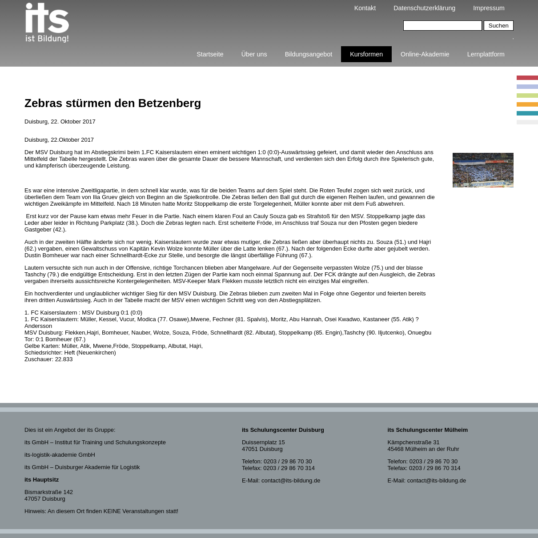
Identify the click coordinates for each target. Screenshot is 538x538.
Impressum (489, 8)
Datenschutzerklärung (424, 8)
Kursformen (366, 54)
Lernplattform (486, 54)
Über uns (254, 54)
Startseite (210, 54)
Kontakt (365, 8)
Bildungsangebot (309, 54)
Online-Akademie (425, 54)
